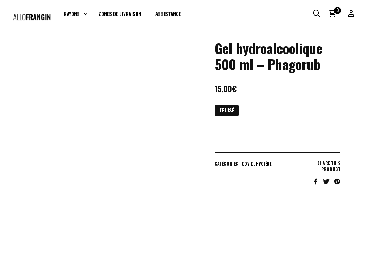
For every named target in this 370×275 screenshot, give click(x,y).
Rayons (72, 13)
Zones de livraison (120, 13)
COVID (248, 163)
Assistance (168, 13)
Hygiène (263, 163)
